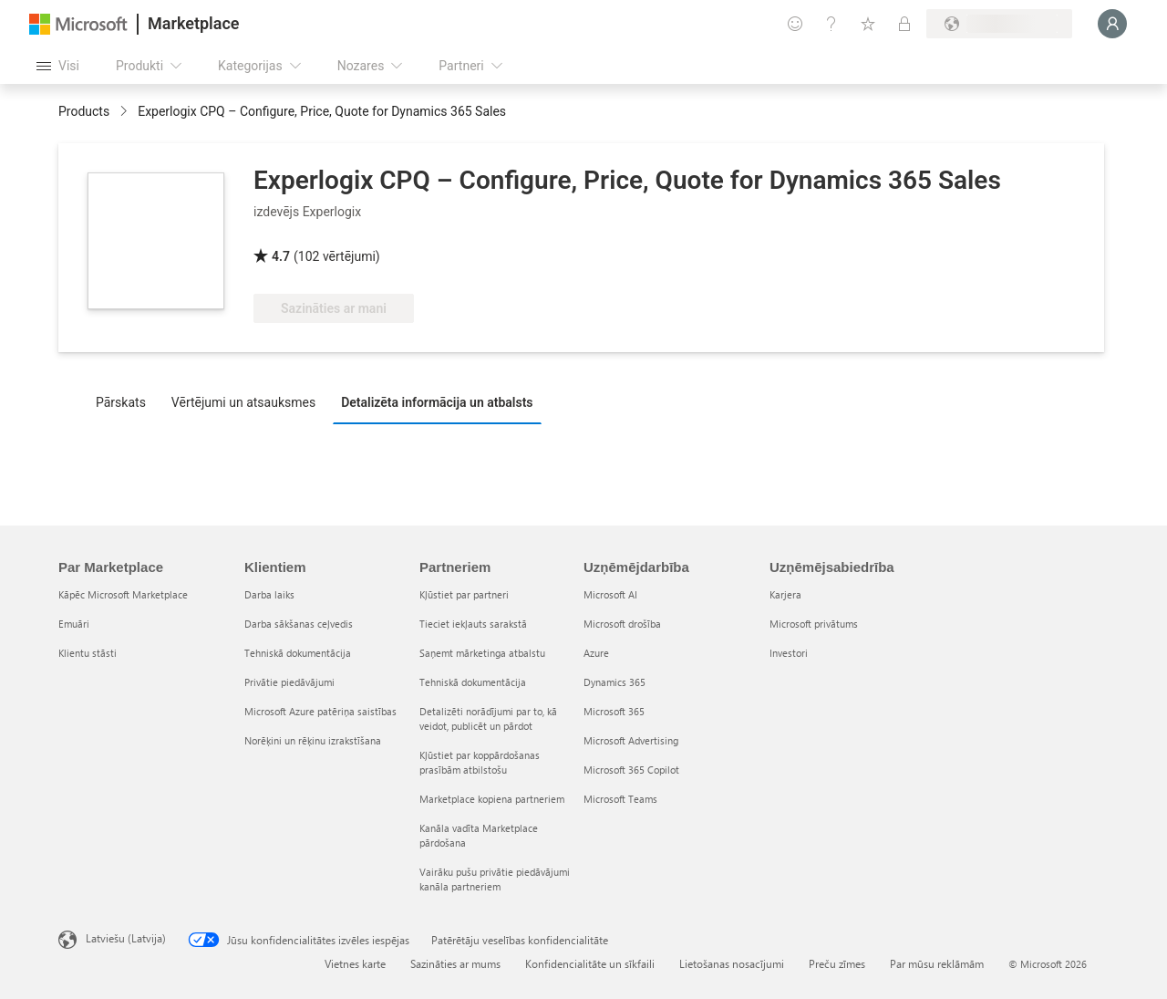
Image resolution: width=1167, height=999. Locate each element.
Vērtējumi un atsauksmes (243, 402)
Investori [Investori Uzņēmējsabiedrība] (788, 653)
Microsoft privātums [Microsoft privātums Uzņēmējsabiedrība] (813, 623)
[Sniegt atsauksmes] (795, 23)
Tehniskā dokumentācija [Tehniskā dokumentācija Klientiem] (297, 653)
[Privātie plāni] (904, 23)
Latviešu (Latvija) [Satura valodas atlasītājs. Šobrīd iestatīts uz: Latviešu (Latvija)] (126, 938)
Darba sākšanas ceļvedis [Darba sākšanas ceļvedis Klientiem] (298, 623)
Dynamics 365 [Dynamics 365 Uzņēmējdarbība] (614, 682)
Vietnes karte (355, 963)
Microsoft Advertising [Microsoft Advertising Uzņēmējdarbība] (631, 740)
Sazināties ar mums (455, 963)
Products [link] (83, 111)
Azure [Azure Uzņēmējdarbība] (596, 653)
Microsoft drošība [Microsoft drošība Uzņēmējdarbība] (622, 623)
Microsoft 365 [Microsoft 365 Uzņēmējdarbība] (614, 711)
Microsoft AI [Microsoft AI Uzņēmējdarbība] (610, 594)
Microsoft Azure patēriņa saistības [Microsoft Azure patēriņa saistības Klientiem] (320, 711)
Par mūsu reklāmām (937, 963)
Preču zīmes (837, 963)
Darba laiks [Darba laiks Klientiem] (269, 594)
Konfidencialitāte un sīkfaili (590, 963)
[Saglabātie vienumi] (868, 23)
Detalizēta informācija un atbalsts (436, 402)
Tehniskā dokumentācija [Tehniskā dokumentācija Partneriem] (472, 682)
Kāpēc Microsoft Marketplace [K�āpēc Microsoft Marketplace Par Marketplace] (123, 594)
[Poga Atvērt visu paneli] (58, 65)
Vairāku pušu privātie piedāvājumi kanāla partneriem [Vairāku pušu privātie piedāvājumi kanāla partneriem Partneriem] (494, 879)
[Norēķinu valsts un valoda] (999, 23)
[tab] (125, 401)
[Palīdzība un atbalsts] (831, 23)
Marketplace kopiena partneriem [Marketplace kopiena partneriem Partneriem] (491, 799)
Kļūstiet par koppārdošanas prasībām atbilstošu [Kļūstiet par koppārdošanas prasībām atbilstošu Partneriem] (479, 762)
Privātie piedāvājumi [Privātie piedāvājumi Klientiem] (289, 682)
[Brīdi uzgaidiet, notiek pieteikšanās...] (1112, 23)
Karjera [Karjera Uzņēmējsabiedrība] (785, 594)
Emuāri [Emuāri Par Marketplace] (73, 623)
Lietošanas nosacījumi (731, 963)
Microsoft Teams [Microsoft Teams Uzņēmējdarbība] (620, 799)
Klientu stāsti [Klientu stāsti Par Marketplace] (87, 653)
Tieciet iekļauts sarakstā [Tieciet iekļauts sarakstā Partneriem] (473, 623)
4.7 (281, 256)
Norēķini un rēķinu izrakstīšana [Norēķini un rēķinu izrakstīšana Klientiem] (312, 740)
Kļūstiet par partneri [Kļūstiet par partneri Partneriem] (464, 594)
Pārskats (121, 402)
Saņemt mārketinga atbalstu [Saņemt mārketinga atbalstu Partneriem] (482, 653)
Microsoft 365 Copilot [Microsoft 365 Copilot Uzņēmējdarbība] (631, 769)
